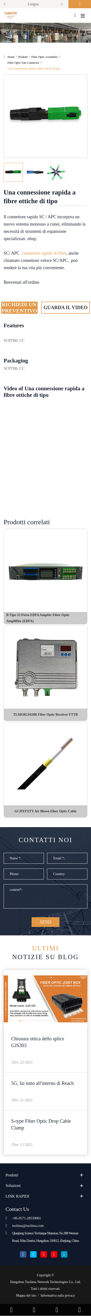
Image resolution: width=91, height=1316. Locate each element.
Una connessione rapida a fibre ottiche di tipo (34, 68)
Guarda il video (65, 307)
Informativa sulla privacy (58, 1295)
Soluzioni (13, 1185)
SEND (45, 922)
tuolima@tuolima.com (28, 1226)
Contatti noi (46, 840)
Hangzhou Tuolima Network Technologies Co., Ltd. (45, 1282)
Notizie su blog (45, 952)
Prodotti (23, 57)
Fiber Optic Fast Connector (23, 62)
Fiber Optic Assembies (44, 57)
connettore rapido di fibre (44, 253)
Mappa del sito (26, 1295)
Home (11, 57)
